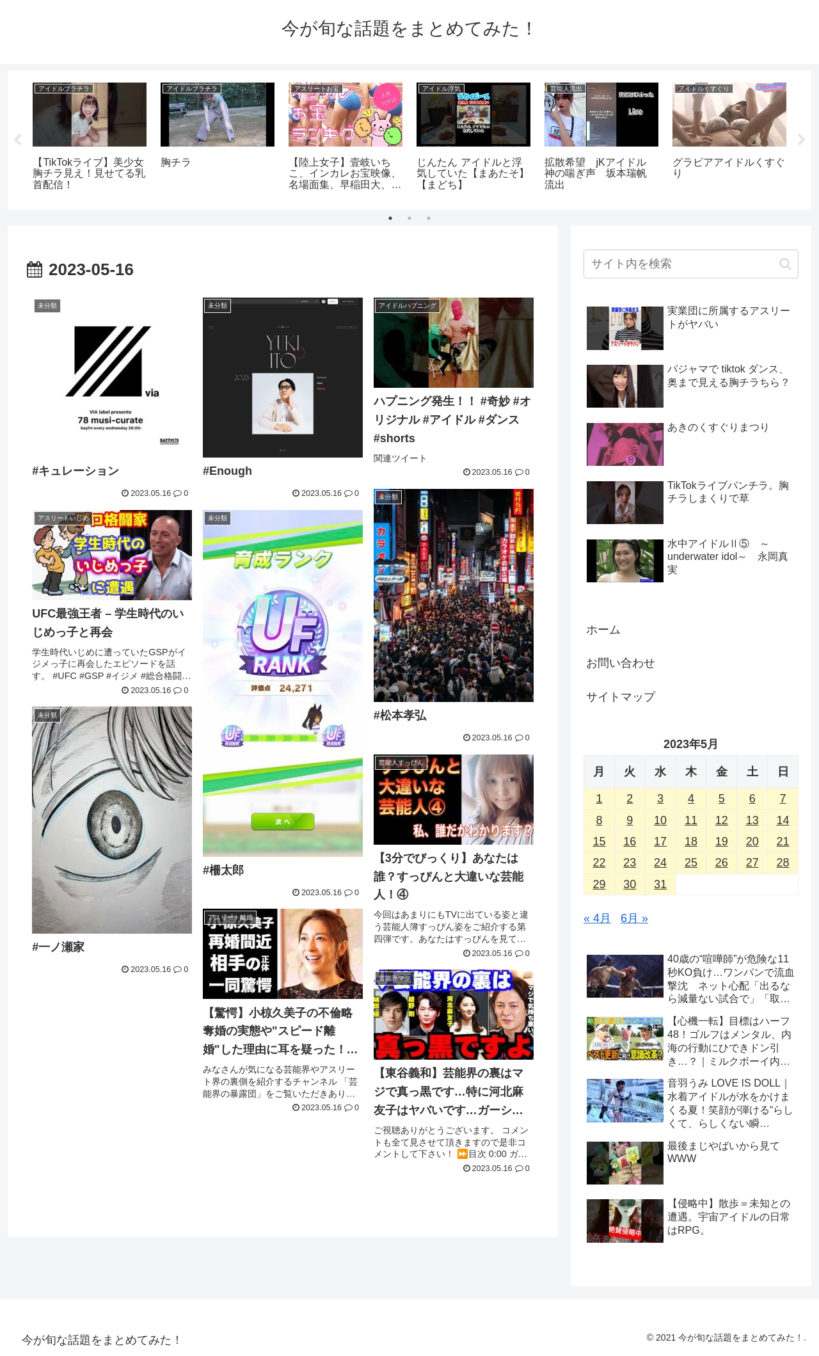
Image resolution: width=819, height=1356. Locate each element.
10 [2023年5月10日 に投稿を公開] (660, 820)
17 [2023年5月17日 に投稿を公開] (660, 841)
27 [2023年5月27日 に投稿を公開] (752, 862)
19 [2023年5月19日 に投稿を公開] (721, 841)
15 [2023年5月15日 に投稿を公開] (598, 841)
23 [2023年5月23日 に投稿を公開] (629, 862)
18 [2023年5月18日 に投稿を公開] (691, 841)
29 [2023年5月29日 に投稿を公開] (598, 884)
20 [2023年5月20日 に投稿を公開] (752, 841)
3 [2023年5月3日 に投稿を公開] (660, 798)
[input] (691, 264)
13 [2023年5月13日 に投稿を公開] (752, 820)
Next (801, 140)
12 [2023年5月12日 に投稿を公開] (721, 820)
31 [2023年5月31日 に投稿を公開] (660, 884)
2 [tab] (409, 218)
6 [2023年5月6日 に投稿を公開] (752, 798)
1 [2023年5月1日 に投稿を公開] (599, 798)
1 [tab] (390, 218)
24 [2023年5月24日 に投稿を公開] (660, 862)
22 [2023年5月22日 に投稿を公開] (598, 862)
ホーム (603, 629)
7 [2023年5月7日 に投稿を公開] (783, 798)
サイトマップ (620, 696)
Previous (17, 140)
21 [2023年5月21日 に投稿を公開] (783, 841)
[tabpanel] (89, 138)
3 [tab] (428, 218)
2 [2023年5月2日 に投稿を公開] (629, 798)
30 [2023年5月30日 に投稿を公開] (629, 884)
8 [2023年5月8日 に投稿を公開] (599, 820)
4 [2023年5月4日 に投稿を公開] (691, 798)
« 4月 (597, 918)
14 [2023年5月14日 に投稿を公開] (783, 820)
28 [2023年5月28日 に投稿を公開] (783, 862)
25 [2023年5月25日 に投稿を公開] (691, 862)
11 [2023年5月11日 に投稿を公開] (691, 820)
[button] (785, 264)
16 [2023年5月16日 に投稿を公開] (629, 841)
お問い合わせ (620, 663)
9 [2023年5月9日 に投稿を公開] (629, 820)
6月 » (634, 918)
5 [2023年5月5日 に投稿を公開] (722, 798)
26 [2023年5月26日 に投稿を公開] (721, 862)
